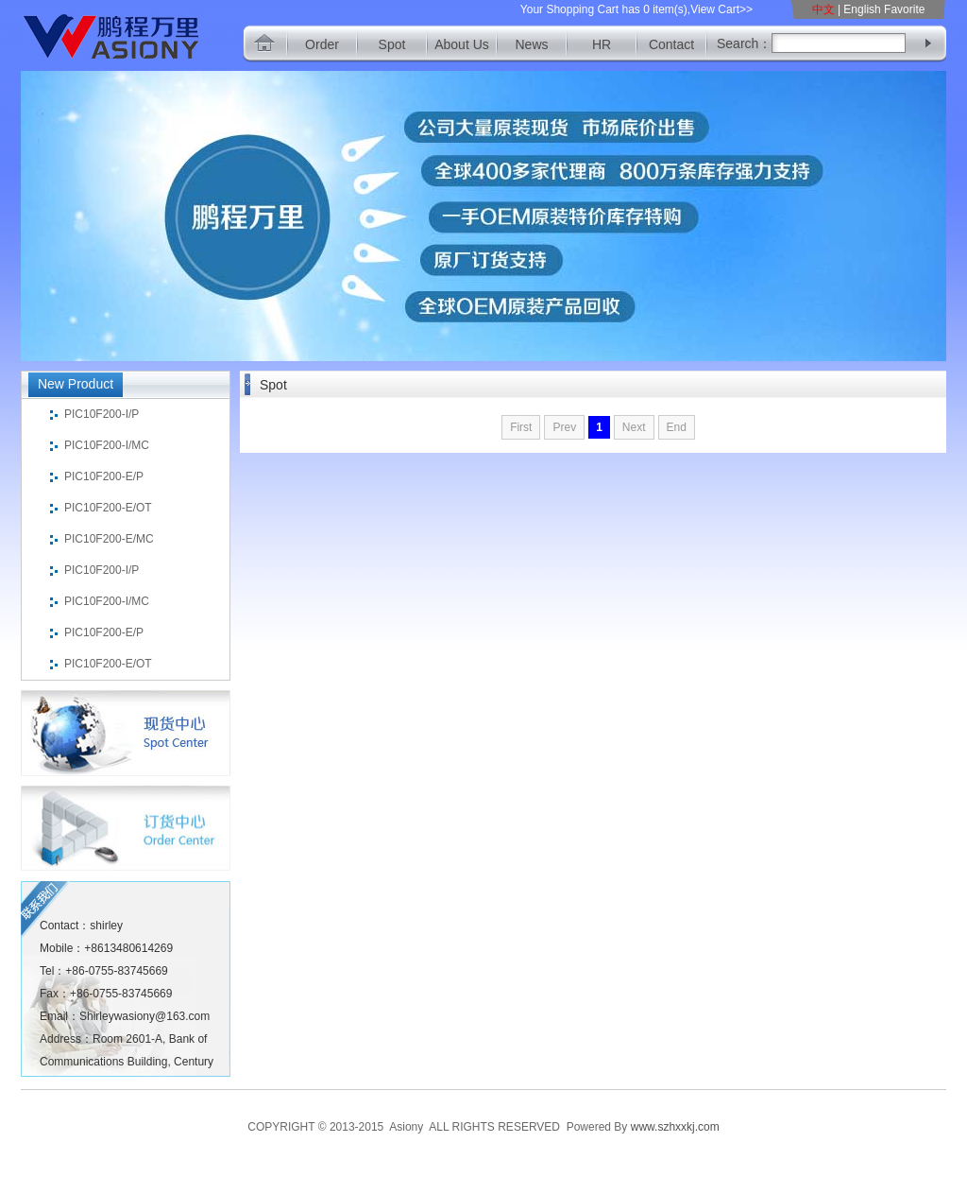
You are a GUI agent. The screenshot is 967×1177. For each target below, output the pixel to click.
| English (859, 9)
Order (322, 44)
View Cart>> (721, 9)
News (531, 44)
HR (601, 44)
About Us (461, 44)
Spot (392, 44)
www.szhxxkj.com (675, 1127)
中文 (825, 9)
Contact (671, 44)
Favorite (904, 9)
